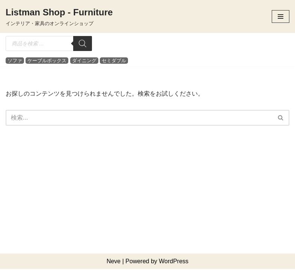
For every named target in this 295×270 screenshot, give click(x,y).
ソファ (15, 60)
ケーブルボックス (46, 60)
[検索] (82, 43)
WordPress (173, 262)
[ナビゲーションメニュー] (280, 16)
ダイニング (84, 60)
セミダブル (114, 60)
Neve (113, 262)
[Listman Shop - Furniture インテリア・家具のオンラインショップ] (59, 16)
